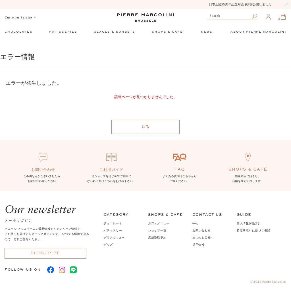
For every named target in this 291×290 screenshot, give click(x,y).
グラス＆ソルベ (114, 237)
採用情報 (198, 244)
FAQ (195, 223)
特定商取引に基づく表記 (253, 230)
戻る (145, 127)
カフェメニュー (158, 223)
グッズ (108, 244)
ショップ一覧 (157, 230)
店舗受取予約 (157, 237)
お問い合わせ (201, 230)
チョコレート (113, 223)
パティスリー (113, 230)
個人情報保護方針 (249, 223)
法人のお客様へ (203, 237)
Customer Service (18, 17)
